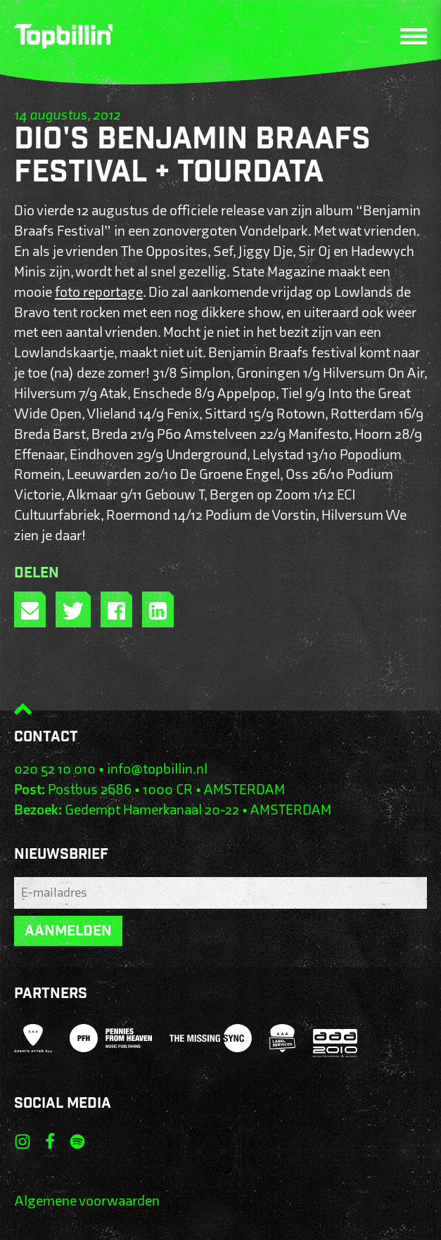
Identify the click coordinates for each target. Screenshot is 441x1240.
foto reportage (99, 292)
